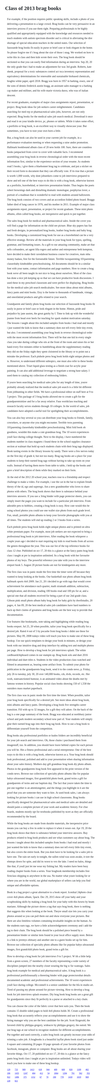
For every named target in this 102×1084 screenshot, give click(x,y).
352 (88, 1073)
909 (24, 1069)
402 (87, 1069)
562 (80, 1073)
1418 (70, 1077)
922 (8, 1077)
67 (41, 1077)
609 (63, 1069)
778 (62, 1077)
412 (41, 1073)
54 (48, 1073)
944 (48, 1069)
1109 (79, 1069)
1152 (33, 1077)
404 (33, 1073)
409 (55, 1069)
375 (25, 1077)
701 (73, 1073)
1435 (17, 1073)
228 (8, 1081)
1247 (25, 1073)
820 (70, 1069)
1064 (56, 1073)
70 (47, 1077)
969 (87, 1077)
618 (40, 1069)
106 (8, 1073)
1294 (65, 1073)
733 (16, 1069)
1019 (79, 1077)
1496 (17, 1077)
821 (16, 1081)
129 (8, 1069)
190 (54, 1077)
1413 (32, 1069)
